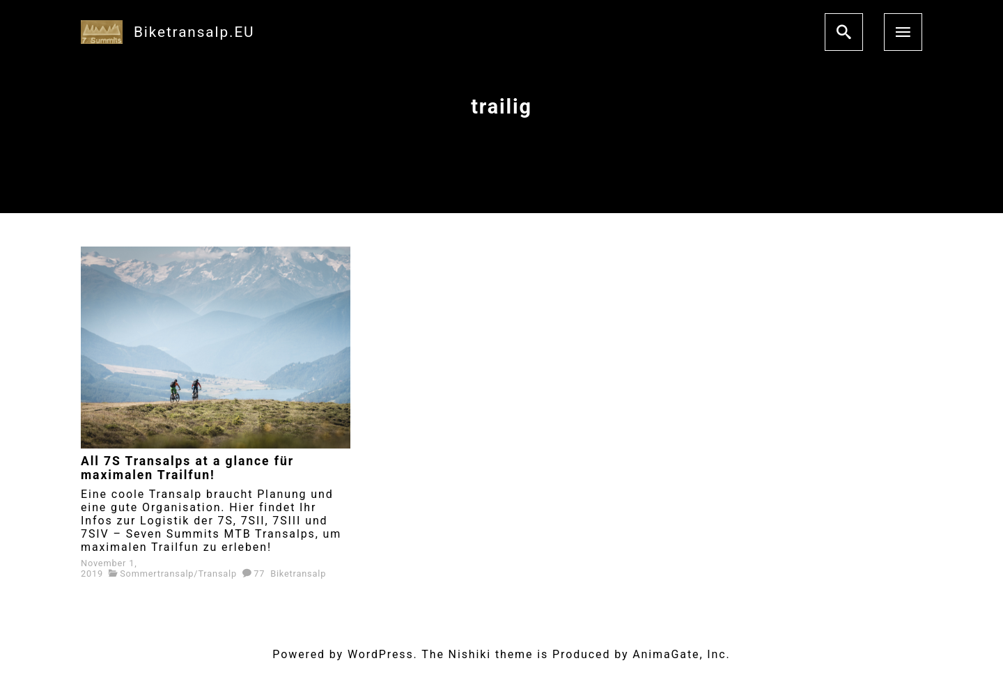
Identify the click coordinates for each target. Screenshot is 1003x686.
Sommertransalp (157, 573)
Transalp (217, 573)
